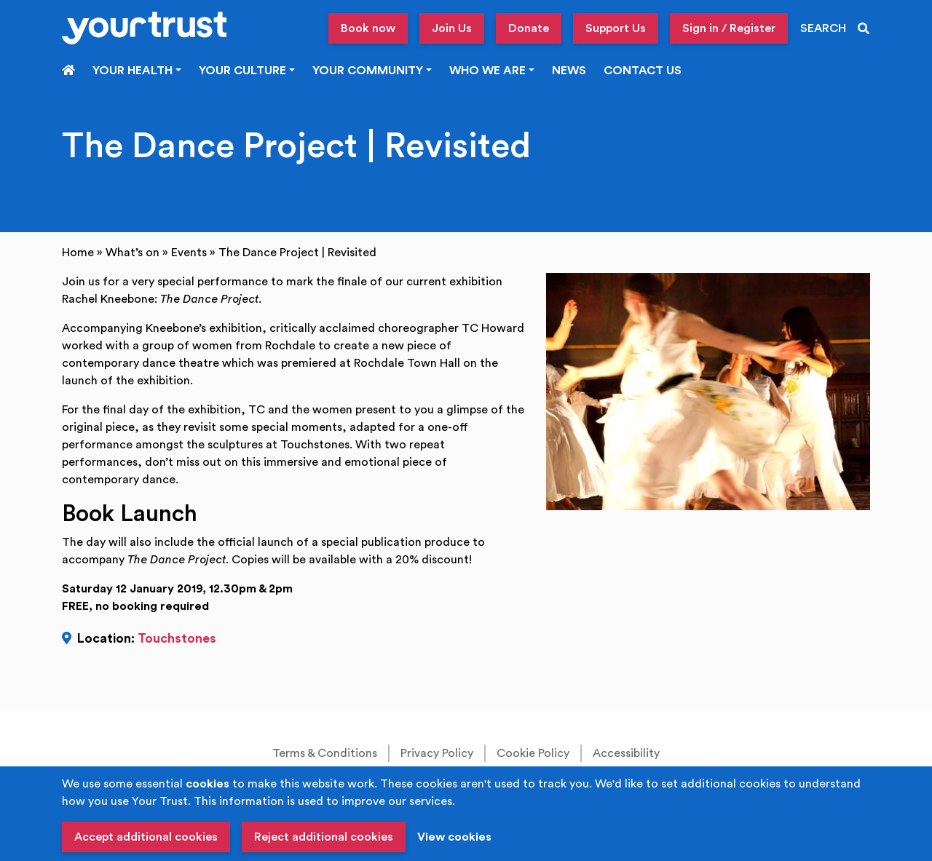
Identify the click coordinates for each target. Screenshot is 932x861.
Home (78, 252)
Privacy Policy (436, 753)
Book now (368, 28)
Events (189, 252)
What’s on (132, 252)
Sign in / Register (728, 28)
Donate (528, 28)
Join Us (452, 28)
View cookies (454, 837)
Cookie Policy (533, 753)
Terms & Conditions (324, 753)
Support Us (615, 28)
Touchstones (177, 638)
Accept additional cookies (146, 837)
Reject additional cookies (323, 837)
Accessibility (626, 753)
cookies (207, 784)
